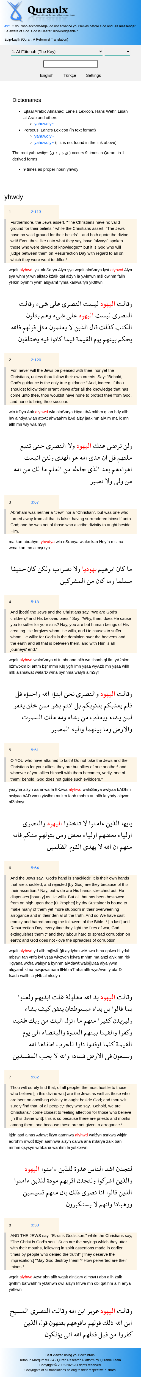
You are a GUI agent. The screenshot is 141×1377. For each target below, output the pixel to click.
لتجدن (123, 1168)
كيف (44, 1008)
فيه (44, 339)
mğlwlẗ (53, 950)
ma (115, 418)
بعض (73, 834)
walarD (42, 672)
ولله (61, 717)
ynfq (33, 957)
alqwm (123, 795)
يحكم (124, 339)
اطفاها (45, 1044)
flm (111, 659)
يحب (45, 1055)
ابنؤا (55, 693)
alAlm (106, 418)
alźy (80, 418)
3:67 (35, 502)
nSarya (99, 1141)
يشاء (114, 717)
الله (82, 457)
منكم (29, 834)
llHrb (65, 969)
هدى (94, 457)
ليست (90, 303)
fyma (64, 282)
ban (118, 1141)
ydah (126, 950)
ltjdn (13, 1135)
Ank (31, 411)
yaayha (16, 789)
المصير (60, 729)
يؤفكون (53, 1334)
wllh (125, 666)
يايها (126, 823)
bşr (45, 666)
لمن (126, 717)
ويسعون (122, 1055)
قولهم (28, 327)
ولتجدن (85, 1180)
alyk (113, 957)
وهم (45, 315)
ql (106, 411)
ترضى (113, 445)
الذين (80, 327)
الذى (93, 469)
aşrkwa (110, 1135)
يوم (96, 339)
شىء (41, 303)
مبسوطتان (77, 1008)
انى (67, 1334)
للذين (65, 1168)
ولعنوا (25, 997)
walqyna (43, 963)
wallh (25, 975)
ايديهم (42, 997)
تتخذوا (71, 823)
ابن (81, 1310)
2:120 (36, 359)
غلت (57, 997)
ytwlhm (49, 795)
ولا (70, 445)
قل (111, 457)
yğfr (70, 666)
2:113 (36, 211)
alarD (117, 969)
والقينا (107, 1032)
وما (109, 580)
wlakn (86, 541)
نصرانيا (61, 568)
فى (107, 1055)
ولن (127, 445)
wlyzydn (62, 957)
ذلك (73, 1192)
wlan (33, 418)
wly (27, 424)
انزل (69, 1020)
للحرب (64, 1044)
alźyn (71, 276)
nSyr (42, 424)
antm (37, 666)
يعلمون (57, 327)
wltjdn (122, 1135)
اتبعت (32, 457)
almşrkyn (41, 547)
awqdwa (42, 969)
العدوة (73, 1032)
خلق (31, 705)
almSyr (92, 672)
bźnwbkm (18, 666)
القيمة (83, 339)
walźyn (96, 1135)
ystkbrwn (79, 1147)
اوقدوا (93, 1044)
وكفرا (124, 1032)
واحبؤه (31, 693)
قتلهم (89, 1334)
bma (100, 950)
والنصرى (86, 693)
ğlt (62, 950)
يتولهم (45, 834)
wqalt (14, 269)
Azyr (38, 1277)
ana (88, 1141)
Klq (62, 666)
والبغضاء (52, 1032)
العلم (54, 469)
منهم (125, 846)
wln (12, 411)
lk (121, 418)
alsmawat (25, 672)
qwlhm (111, 276)
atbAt (43, 418)
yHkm (15, 282)
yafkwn (15, 1289)
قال (93, 327)
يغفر (19, 705)
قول (42, 1322)
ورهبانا (122, 1204)
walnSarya (44, 659)
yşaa (87, 666)
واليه (77, 729)
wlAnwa (88, 950)
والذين (123, 1180)
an (111, 411)
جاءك (78, 469)
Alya (62, 269)
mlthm (98, 411)
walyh (80, 672)
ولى (117, 481)
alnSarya (49, 269)
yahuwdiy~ (44, 123)
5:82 (35, 1077)
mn (97, 418)
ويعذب (98, 717)
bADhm (124, 789)
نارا (79, 1044)
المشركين (72, 580)
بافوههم (75, 1322)
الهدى (62, 457)
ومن (60, 834)
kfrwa (81, 1283)
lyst (37, 269)
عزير (92, 1310)
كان (120, 568)
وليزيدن (121, 1020)
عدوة (79, 1168)
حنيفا (18, 568)
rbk (127, 957)
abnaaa (70, 659)
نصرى (88, 1192)
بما (127, 1008)
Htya (79, 411)
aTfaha (77, 969)
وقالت (123, 303)
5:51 (35, 749)
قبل (102, 1334)
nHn (58, 659)
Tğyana (16, 963)
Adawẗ (42, 1135)
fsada (14, 975)
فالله (16, 327)
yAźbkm (122, 659)
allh (125, 411)
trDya (21, 411)
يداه (96, 1008)
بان (62, 1192)
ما (43, 469)
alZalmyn (17, 801)
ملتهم (124, 457)
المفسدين (25, 1055)
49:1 (7, 26)
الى (35, 1032)
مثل (42, 327)
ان (104, 457)
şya (71, 269)
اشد (109, 1168)
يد (95, 997)
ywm (39, 282)
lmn (78, 666)
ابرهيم (105, 568)
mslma (117, 541)
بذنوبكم (91, 705)
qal (62, 276)
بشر (55, 705)
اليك (56, 1020)
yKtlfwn (96, 282)
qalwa (111, 950)
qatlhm (107, 1283)
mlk (12, 672)
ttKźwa (61, 789)
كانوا (55, 339)
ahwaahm (58, 418)
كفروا (124, 1334)
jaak (89, 418)
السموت (32, 717)
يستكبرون (79, 1204)
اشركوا (105, 1180)
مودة (51, 1180)
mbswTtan (19, 957)
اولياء (124, 834)
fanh (72, 795)
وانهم (105, 1204)
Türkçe (69, 75)
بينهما (92, 729)
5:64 (35, 867)
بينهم (109, 339)
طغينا (19, 1020)
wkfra (29, 963)
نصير (96, 481)
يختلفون (28, 339)
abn (47, 1277)
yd (36, 950)
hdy (118, 411)
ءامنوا (95, 823)
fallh (121, 276)
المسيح (19, 1310)
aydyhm (73, 950)
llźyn (53, 1135)
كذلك (106, 327)
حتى (38, 445)
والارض (121, 729)
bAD (27, 795)
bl (29, 666)
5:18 (35, 601)
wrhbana (43, 1147)
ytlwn (31, 276)
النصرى (71, 303)
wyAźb (98, 666)
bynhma (67, 672)
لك (35, 469)
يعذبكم (112, 705)
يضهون (56, 1322)
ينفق (57, 1008)
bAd (72, 418)
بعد (105, 469)
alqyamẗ (52, 282)
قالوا (116, 1008)
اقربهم (66, 1180)
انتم (67, 705)
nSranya (71, 541)
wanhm (59, 1147)
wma (14, 547)
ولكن (43, 568)
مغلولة (73, 997)
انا (100, 1192)
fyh (85, 282)
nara (55, 969)
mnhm (83, 795)
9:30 (35, 1225)
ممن (43, 705)
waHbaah (94, 659)
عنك (98, 445)
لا (70, 327)
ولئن (47, 457)
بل (77, 705)
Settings (93, 75)
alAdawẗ (73, 963)
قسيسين (33, 1192)
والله (64, 1055)
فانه (17, 834)
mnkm (62, 795)
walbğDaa (90, 963)
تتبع (25, 445)
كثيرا (103, 1020)
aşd (21, 1135)
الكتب (123, 327)
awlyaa (110, 789)
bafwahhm (32, 1283)
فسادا (77, 1055)
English (47, 75)
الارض (94, 1055)
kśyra (75, 957)
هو (74, 457)
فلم (127, 705)
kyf (41, 957)
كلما (107, 1044)
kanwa (76, 282)
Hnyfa (105, 541)
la (79, 276)
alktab (43, 276)
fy (109, 969)
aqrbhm (16, 1141)
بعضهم (106, 834)
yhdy (112, 795)
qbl (97, 1283)
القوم (75, 846)
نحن (68, 693)
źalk (110, 1141)
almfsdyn (51, 975)
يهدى (89, 846)
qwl (61, 1283)
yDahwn (50, 1283)
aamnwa (42, 789)
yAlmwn (89, 276)
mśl (100, 276)
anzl (105, 957)
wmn (37, 795)
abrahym (32, 541)
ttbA (88, 411)
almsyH (91, 1277)
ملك (49, 717)
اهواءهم (121, 469)
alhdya (21, 418)
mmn (54, 666)
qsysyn (28, 1147)
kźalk (54, 276)
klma (30, 969)
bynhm (27, 282)
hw (12, 418)
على (54, 303)
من (66, 469)
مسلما (123, 580)
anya (126, 1283)
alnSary (76, 1277)
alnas (30, 1135)
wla (53, 411)
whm (21, 276)
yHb (39, 975)
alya (104, 963)
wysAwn (99, 969)
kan (19, 541)
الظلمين (57, 846)
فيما (68, 339)
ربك (33, 1020)
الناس (94, 1168)
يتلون (33, 315)
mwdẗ (29, 1141)
